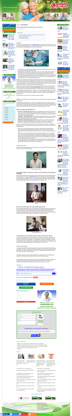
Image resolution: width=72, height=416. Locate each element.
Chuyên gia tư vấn (9, 74)
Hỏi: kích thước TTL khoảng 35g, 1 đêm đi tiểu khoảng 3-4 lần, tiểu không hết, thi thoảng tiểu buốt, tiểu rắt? (63, 138)
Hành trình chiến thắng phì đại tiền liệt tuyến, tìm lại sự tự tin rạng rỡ (11, 46)
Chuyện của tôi (17, 22)
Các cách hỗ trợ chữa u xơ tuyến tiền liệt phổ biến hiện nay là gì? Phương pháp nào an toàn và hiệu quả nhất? (46, 390)
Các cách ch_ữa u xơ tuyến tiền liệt (23, 368)
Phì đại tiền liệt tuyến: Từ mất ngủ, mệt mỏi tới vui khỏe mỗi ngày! (11, 54)
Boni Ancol (6, 112)
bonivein (29, 410)
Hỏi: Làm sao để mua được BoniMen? (65, 105)
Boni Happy (6, 107)
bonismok (10, 411)
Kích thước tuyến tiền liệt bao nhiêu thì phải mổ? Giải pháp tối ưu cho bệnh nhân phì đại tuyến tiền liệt (50, 363)
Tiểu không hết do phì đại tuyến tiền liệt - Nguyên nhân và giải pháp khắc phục (63, 57)
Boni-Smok (6, 109)
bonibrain (16, 410)
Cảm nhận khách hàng (23, 37)
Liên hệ (51, 22)
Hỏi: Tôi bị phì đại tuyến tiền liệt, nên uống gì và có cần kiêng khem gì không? (63, 92)
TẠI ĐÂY (35, 277)
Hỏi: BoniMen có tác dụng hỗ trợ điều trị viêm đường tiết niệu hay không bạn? (63, 172)
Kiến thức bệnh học (25, 22)
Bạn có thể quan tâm (21, 341)
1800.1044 (38, 269)
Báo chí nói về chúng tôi (37, 394)
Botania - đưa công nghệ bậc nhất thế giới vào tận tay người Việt (30, 343)
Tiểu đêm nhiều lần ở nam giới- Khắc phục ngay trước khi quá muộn (63, 49)
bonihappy (23, 410)
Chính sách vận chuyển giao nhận (42, 406)
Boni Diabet (6, 114)
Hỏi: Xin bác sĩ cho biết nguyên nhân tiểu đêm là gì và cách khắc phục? (63, 190)
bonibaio (7, 411)
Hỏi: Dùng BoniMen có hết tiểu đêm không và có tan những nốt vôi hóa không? (63, 84)
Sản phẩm (11, 22)
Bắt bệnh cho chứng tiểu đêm (43, 368)
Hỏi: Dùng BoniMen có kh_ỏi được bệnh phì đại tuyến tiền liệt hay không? (63, 154)
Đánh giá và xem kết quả (8, 122)
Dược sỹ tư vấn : (9, 24)
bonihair (20, 411)
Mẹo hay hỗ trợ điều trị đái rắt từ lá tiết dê (25, 370)
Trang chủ (5, 22)
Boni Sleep (6, 117)
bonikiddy (14, 411)
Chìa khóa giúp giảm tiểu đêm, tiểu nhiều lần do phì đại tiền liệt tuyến (9, 68)
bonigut (27, 410)
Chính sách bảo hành (40, 407)
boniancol (17, 411)
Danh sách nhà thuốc (44, 22)
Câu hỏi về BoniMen (24, 24)
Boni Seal (6, 119)
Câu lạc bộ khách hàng (26, 287)
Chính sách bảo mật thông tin (41, 409)
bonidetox (20, 410)
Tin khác (19, 351)
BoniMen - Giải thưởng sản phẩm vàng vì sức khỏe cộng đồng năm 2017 (32, 344)
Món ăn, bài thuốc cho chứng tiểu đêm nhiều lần (27, 347)
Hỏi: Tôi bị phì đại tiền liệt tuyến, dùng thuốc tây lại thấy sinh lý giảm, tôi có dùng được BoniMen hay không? (63, 181)
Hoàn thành (26, 301)
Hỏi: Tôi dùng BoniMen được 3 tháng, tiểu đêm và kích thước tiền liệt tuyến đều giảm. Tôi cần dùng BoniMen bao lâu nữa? (63, 163)
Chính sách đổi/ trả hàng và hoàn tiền (43, 408)
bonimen (10, 410)
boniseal (4, 411)
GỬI (53, 273)
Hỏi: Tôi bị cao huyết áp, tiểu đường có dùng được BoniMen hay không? (63, 113)
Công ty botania (5, 410)
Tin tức (32, 22)
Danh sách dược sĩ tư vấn (9, 27)
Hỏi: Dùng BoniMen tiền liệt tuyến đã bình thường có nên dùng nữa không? (32, 346)
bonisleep (32, 410)
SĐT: (18, 273)
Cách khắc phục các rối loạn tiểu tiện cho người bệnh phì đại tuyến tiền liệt (63, 64)
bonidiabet (13, 410)
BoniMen (19, 348)
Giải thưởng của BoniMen (23, 38)
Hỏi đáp (36, 22)
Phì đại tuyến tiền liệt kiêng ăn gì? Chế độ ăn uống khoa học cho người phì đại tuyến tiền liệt (41, 363)
